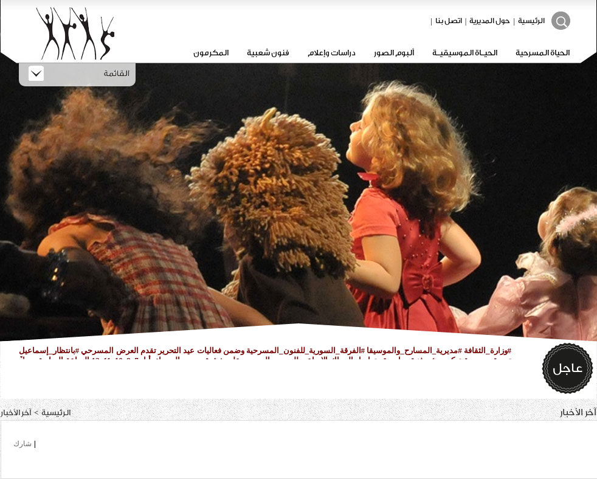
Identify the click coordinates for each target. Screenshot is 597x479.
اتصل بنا (448, 20)
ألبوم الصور (394, 52)
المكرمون (211, 52)
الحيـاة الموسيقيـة (464, 52)
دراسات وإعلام (332, 52)
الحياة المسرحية (543, 52)
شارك (22, 443)
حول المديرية (489, 20)
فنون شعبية (268, 52)
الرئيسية (531, 20)
